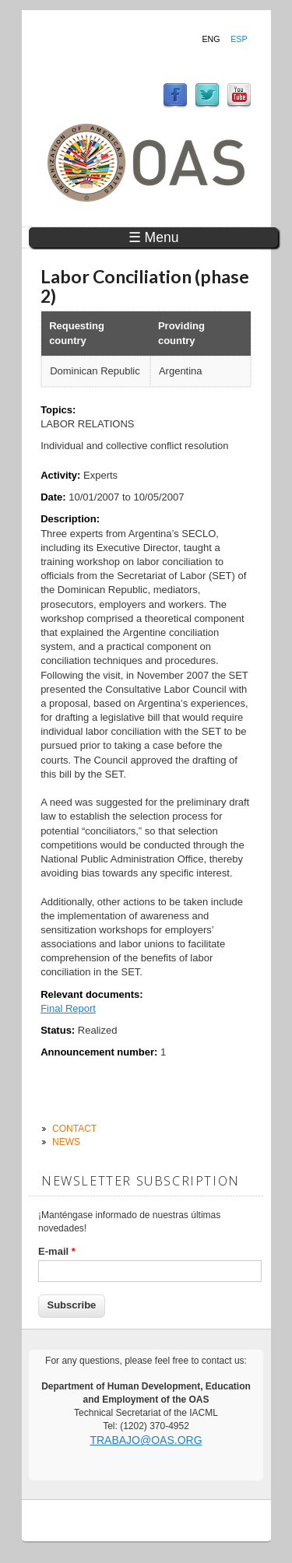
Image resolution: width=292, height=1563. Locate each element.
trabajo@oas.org (146, 1440)
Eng (211, 39)
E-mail (57, 1251)
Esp (238, 39)
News (66, 1141)
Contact (74, 1128)
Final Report (68, 1008)
